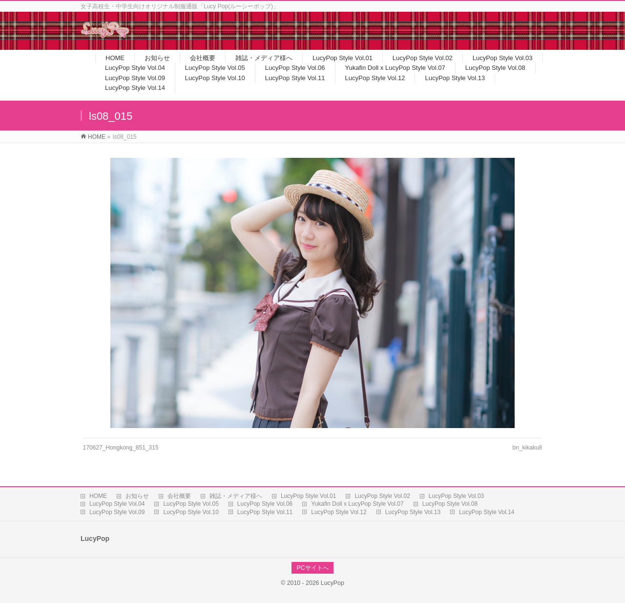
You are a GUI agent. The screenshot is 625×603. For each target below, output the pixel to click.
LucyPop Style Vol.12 (338, 512)
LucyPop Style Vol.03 (456, 496)
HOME (98, 496)
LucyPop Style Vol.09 (117, 512)
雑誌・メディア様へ (235, 496)
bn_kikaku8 (527, 447)
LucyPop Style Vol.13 (412, 512)
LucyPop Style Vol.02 (382, 496)
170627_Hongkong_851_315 (121, 447)
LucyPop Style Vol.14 (486, 512)
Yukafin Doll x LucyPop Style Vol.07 (357, 503)
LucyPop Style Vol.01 (308, 496)
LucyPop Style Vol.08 (450, 503)
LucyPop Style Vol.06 (264, 503)
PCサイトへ (312, 567)
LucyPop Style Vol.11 (264, 512)
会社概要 (179, 496)
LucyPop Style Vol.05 (190, 503)
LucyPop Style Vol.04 (117, 503)
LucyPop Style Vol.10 (190, 512)
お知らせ (137, 496)
